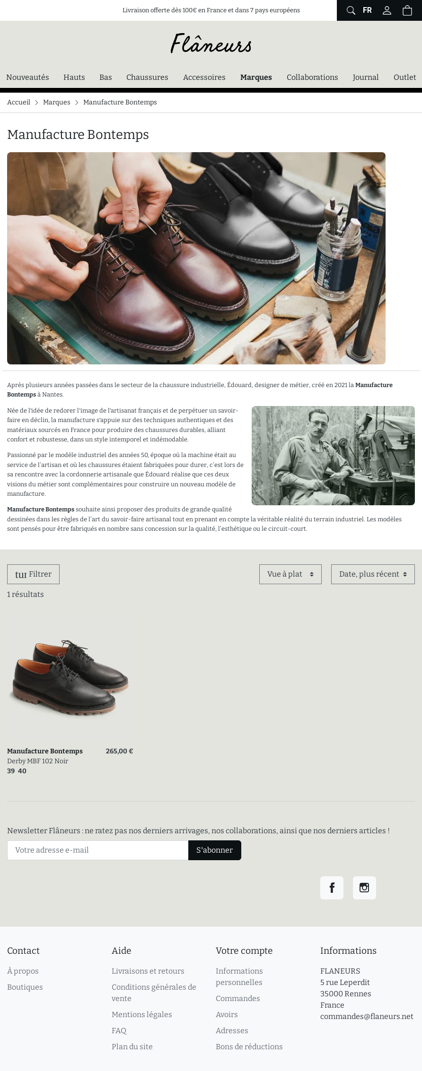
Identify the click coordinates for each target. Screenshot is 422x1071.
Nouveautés (27, 77)
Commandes (238, 998)
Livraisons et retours (148, 971)
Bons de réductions (249, 1046)
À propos (23, 971)
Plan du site (132, 1046)
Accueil (18, 102)
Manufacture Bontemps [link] (45, 751)
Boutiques (25, 987)
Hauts (74, 77)
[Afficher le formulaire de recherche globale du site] (350, 10)
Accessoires (204, 77)
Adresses (232, 1030)
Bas (105, 77)
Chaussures (147, 77)
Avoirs (227, 1014)
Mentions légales (142, 1014)
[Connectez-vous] (387, 10)
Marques (256, 77)
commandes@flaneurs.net (366, 1016)
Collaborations (312, 77)
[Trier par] (373, 574)
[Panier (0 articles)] (407, 10)
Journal (366, 77)
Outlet (405, 77)
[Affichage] (290, 574)
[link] (70, 677)
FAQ (119, 1030)
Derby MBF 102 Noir (37, 761)
